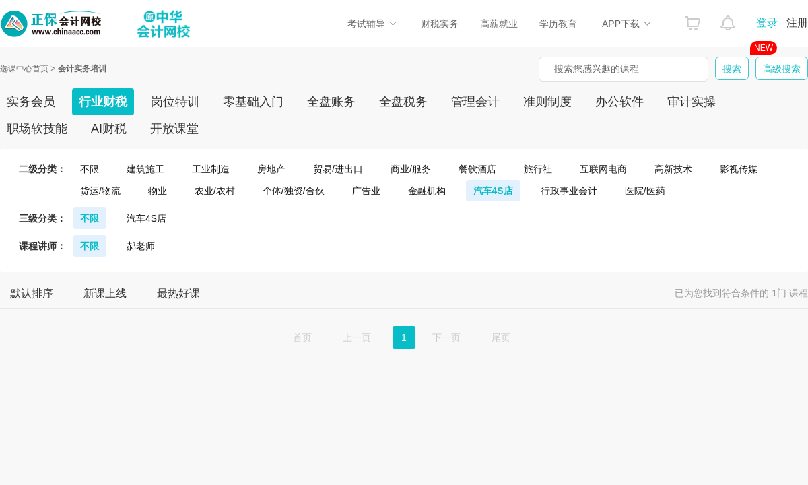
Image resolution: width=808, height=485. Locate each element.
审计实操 (691, 101)
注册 (797, 22)
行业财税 (103, 101)
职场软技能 (37, 128)
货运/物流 (100, 190)
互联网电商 (603, 169)
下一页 (446, 337)
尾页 (501, 337)
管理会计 (475, 101)
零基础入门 (253, 101)
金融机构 (427, 190)
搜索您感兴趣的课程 (596, 68)
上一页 (357, 337)
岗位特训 (175, 101)
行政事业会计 (569, 190)
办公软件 (619, 101)
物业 (157, 190)
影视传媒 (739, 169)
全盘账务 (331, 101)
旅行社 (538, 169)
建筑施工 (145, 169)
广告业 (366, 190)
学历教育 (558, 23)
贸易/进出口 (338, 169)
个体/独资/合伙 (294, 190)
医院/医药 (645, 190)
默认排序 (31, 293)
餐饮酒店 (477, 169)
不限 (89, 169)
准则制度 (547, 101)
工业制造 (211, 169)
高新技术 (673, 169)
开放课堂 (174, 128)
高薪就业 (499, 23)
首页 (302, 337)
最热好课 (178, 293)
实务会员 (31, 101)
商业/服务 (411, 169)
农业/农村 (215, 190)
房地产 (271, 169)
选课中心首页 (24, 68)
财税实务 (440, 23)
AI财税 (109, 128)
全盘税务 (403, 101)
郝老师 (141, 245)
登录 (767, 22)
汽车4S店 (493, 190)
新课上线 (105, 293)
